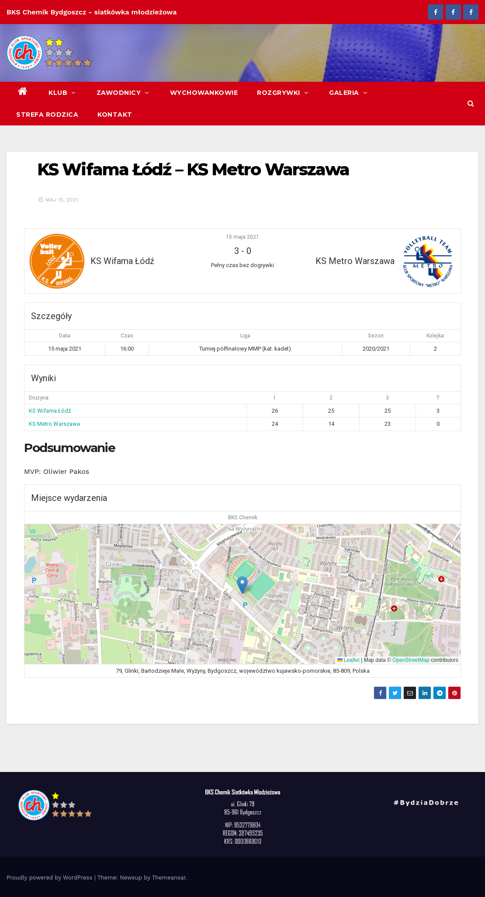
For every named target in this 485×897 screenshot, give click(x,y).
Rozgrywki (283, 93)
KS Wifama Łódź (50, 410)
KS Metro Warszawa (54, 424)
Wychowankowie (204, 93)
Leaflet (348, 660)
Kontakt (114, 114)
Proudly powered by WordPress (50, 877)
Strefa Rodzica (47, 114)
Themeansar (169, 877)
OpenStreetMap (411, 660)
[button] (470, 103)
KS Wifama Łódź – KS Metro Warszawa (193, 169)
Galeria (349, 93)
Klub (62, 93)
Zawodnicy (124, 93)
